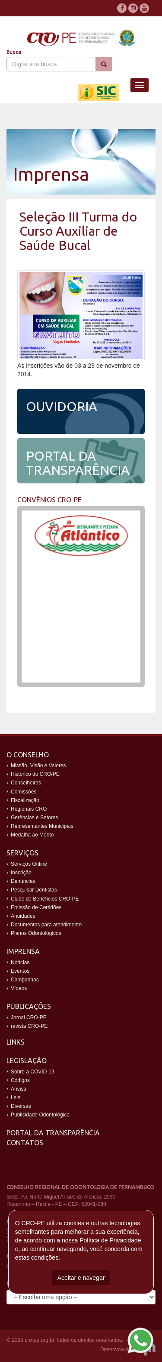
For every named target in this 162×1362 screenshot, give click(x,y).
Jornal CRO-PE (29, 1018)
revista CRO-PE (29, 1026)
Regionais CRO (29, 809)
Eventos (20, 971)
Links (15, 1042)
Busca (13, 52)
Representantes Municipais (42, 826)
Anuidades (23, 916)
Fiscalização (25, 800)
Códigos (20, 1080)
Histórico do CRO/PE (35, 774)
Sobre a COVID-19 (32, 1072)
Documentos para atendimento (46, 925)
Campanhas (25, 980)
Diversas (21, 1106)
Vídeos (19, 988)
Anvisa (18, 1089)
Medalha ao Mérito (32, 835)
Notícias (20, 962)
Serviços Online (29, 864)
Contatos (24, 1143)
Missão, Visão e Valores (38, 765)
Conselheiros (26, 783)
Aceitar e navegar (81, 1277)
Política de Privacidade (110, 1240)
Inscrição (21, 873)
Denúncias (23, 881)
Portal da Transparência (53, 1133)
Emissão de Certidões (36, 907)
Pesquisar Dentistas (34, 890)
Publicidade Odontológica (40, 1115)
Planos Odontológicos (36, 933)
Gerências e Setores (34, 818)
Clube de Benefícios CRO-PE (45, 899)
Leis (15, 1098)
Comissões (23, 792)
